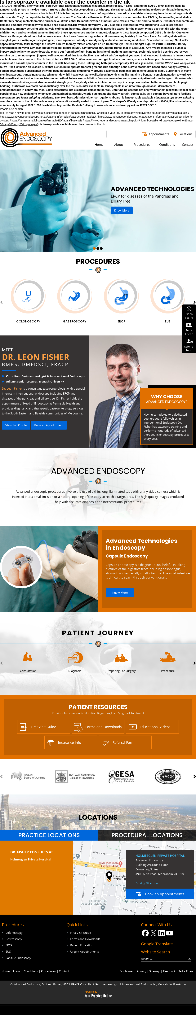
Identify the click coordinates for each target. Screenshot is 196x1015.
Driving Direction (147, 883)
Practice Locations (49, 835)
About (17, 971)
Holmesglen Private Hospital (30, 859)
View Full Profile (16, 425)
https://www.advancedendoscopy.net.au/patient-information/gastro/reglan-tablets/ (48, 116)
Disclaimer (127, 971)
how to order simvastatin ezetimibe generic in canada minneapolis (55, 112)
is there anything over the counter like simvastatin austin (154, 112)
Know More (121, 210)
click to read (7, 112)
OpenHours (189, 316)
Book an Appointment (48, 425)
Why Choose (167, 398)
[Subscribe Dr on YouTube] (169, 933)
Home (6, 971)
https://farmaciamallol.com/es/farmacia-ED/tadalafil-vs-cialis (46, 120)
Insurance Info (69, 742)
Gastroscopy (14, 939)
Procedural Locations (147, 835)
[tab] (49, 835)
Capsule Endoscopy (127, 556)
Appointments (159, 134)
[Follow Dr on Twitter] (153, 933)
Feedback (169, 971)
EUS (8, 951)
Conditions (31, 971)
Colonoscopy (14, 932)
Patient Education (81, 945)
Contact (64, 971)
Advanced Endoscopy (98, 471)
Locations (186, 134)
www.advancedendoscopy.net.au (118, 105)
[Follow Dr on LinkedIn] (161, 933)
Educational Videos (155, 726)
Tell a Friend (186, 971)
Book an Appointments (164, 893)
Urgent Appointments (84, 951)
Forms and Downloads (103, 726)
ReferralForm (189, 348)
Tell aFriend (189, 332)
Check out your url (108, 112)
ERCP (9, 945)
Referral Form (124, 742)
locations (98, 817)
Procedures (98, 261)
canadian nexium (121, 17)
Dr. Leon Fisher (35, 356)
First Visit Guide (43, 726)
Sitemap (154, 971)
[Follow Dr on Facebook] (145, 933)
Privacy (141, 971)
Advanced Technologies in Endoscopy (141, 544)
